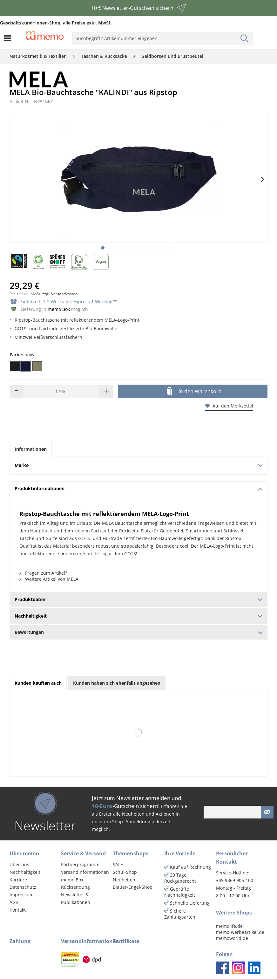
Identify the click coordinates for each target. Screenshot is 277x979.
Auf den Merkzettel (229, 406)
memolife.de (229, 926)
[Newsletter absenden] (267, 812)
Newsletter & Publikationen (75, 898)
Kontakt (18, 910)
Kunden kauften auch (38, 683)
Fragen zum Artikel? (43, 573)
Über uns (19, 864)
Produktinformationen (139, 488)
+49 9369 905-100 (234, 880)
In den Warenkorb (194, 391)
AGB (14, 902)
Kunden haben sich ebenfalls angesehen (116, 683)
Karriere (18, 880)
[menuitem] (9, 38)
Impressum (22, 895)
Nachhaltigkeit (25, 872)
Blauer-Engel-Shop (132, 887)
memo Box (59, 309)
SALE (118, 864)
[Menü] (9, 38)
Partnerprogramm (80, 864)
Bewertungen (138, 632)
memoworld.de (232, 938)
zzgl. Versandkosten (60, 294)
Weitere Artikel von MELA (48, 579)
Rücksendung (75, 887)
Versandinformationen (85, 872)
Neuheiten (124, 880)
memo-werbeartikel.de (240, 932)
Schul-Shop (125, 872)
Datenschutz (23, 887)
